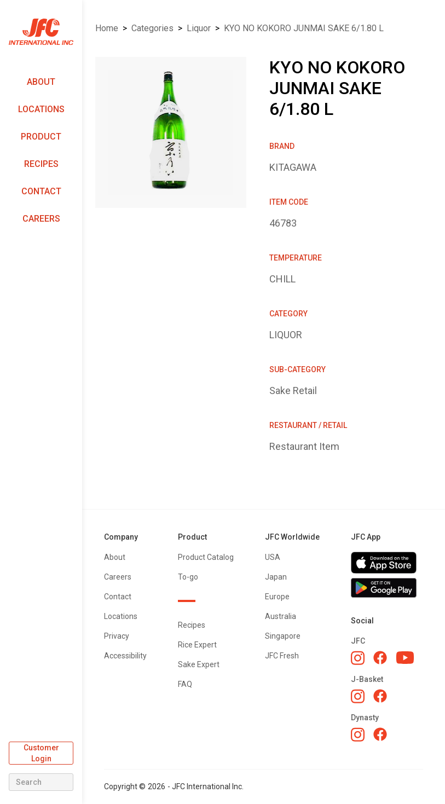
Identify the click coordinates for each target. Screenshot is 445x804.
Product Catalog (206, 557)
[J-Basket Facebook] (380, 696)
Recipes (41, 164)
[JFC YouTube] (405, 657)
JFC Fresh (282, 655)
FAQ (185, 684)
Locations (41, 109)
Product (41, 136)
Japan (276, 576)
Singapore (282, 636)
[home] (41, 32)
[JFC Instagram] (358, 658)
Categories (152, 28)
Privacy (116, 636)
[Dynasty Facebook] (380, 734)
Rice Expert (197, 644)
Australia (280, 616)
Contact (41, 191)
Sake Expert (198, 664)
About (41, 82)
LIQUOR (199, 28)
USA (272, 557)
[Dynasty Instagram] (358, 734)
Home (106, 28)
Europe (277, 596)
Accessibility (125, 655)
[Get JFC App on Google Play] (387, 588)
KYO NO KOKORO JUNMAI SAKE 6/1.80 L (304, 28)
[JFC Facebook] (380, 657)
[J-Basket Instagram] (358, 696)
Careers (41, 218)
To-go (188, 576)
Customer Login (41, 753)
